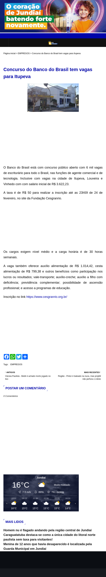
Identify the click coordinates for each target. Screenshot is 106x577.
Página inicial (9, 53)
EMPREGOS (24, 53)
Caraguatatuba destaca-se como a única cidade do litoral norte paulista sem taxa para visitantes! (49, 537)
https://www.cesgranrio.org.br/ (46, 297)
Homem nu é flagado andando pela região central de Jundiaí (47, 530)
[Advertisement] (53, 141)
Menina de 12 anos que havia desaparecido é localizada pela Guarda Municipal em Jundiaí (47, 546)
